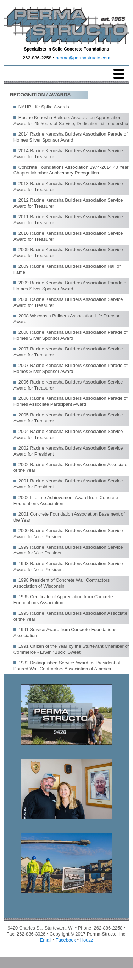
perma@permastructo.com (83, 57)
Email (45, 940)
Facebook (66, 940)
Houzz (86, 940)
